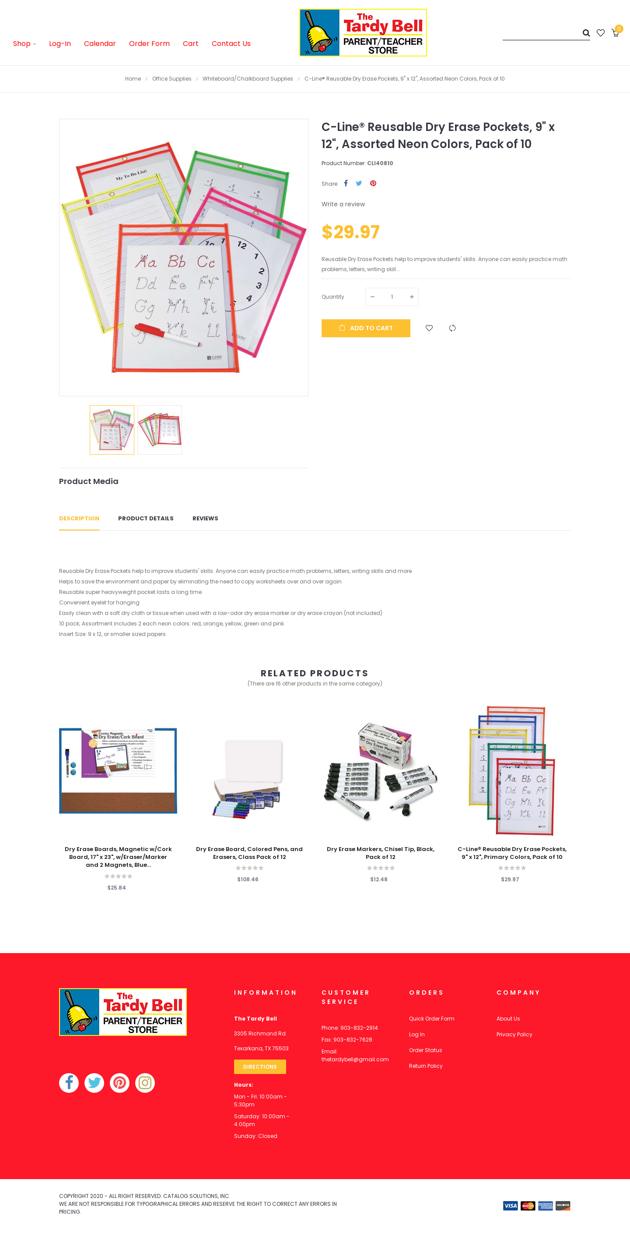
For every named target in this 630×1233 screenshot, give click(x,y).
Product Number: (344, 163)
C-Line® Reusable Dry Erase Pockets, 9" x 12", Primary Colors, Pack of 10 (512, 853)
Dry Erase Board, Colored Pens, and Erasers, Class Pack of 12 (249, 853)
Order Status (425, 1050)
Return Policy (426, 1066)
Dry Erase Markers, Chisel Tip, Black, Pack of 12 (380, 853)
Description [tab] (79, 518)
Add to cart (366, 328)
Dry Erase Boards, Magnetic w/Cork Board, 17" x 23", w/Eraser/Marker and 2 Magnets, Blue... (118, 857)
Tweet (359, 184)
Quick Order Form (432, 1018)
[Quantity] (392, 297)
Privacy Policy (514, 1034)
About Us (508, 1018)
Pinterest (373, 184)
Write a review (343, 204)
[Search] (546, 32)
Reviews (205, 518)
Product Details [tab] (146, 518)
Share (346, 184)
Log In (417, 1034)
